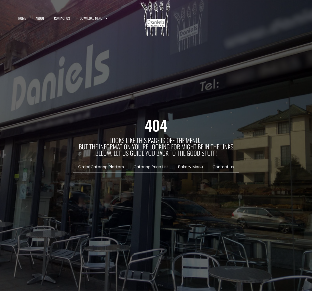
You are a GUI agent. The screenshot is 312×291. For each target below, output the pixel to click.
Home (22, 18)
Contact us (62, 18)
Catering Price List (151, 167)
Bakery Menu (190, 167)
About (40, 18)
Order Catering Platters (101, 167)
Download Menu (94, 18)
